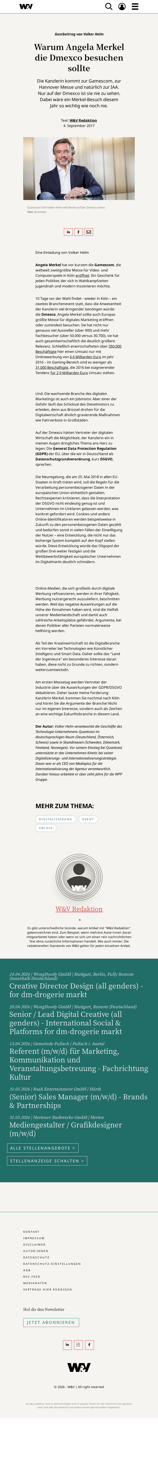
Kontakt (31, 1232)
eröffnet (82, 275)
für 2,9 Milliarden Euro (69, 372)
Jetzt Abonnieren (51, 1322)
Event (88, 819)
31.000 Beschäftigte (51, 367)
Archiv (46, 828)
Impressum (34, 1238)
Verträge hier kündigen (47, 1289)
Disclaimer (34, 1244)
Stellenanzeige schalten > (47, 1160)
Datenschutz (36, 1257)
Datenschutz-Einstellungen (52, 1264)
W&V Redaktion (83, 120)
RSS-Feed (32, 1277)
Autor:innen (36, 1251)
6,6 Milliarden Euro (85, 356)
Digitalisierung (55, 819)
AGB (27, 1270)
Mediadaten (35, 1283)
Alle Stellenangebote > (42, 1148)
